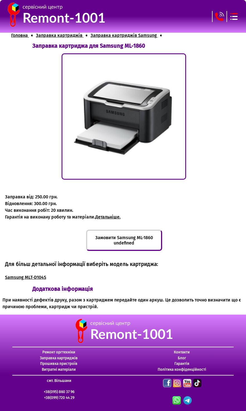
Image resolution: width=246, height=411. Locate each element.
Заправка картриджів (59, 358)
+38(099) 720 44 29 (59, 397)
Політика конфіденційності (182, 369)
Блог (182, 358)
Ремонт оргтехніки (58, 352)
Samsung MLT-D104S (25, 277)
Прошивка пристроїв (58, 363)
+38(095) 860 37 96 (59, 391)
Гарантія (181, 363)
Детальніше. (108, 217)
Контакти (182, 352)
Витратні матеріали (59, 369)
